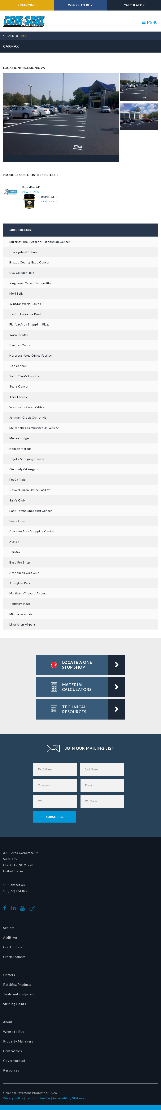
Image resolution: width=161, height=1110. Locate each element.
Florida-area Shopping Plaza (29, 324)
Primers (9, 975)
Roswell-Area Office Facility (29, 490)
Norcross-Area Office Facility (30, 355)
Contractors (12, 1051)
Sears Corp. (17, 521)
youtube (23, 908)
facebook (5, 908)
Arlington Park (19, 583)
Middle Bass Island (22, 614)
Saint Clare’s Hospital (24, 376)
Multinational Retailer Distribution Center (39, 241)
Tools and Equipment (19, 994)
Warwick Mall (18, 334)
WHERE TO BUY (80, 5)
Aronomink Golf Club (24, 572)
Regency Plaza (19, 603)
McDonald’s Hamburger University (34, 428)
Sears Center (19, 386)
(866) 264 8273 (19, 891)
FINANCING (26, 5)
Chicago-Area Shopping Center (32, 531)
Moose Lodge (19, 438)
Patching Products (17, 984)
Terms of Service (38, 1098)
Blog (39, 908)
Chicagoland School (23, 252)
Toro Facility (18, 396)
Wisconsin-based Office (26, 407)
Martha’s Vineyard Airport (28, 593)
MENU (150, 22)
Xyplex (14, 541)
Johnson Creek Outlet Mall (28, 417)
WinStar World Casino (25, 303)
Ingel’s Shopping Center (27, 458)
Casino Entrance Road (25, 314)
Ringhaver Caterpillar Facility (30, 283)
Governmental (14, 1060)
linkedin (14, 908)
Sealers (8, 928)
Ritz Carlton (18, 365)
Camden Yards (19, 345)
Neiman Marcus (20, 448)
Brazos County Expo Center (29, 262)
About (8, 1022)
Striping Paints (14, 1004)
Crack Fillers (12, 947)
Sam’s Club (17, 500)
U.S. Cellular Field (21, 272)
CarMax (14, 552)
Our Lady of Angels (23, 469)
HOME (17, 35)
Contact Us (16, 884)
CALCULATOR (134, 5)
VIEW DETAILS (30, 192)
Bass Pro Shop (19, 562)
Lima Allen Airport (22, 624)
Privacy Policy (13, 1098)
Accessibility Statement (70, 1098)
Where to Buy (13, 1031)
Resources (11, 1070)
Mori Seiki (16, 293)
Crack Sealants (14, 957)
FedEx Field (17, 479)
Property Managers (18, 1041)
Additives (10, 937)
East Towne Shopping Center (30, 510)
